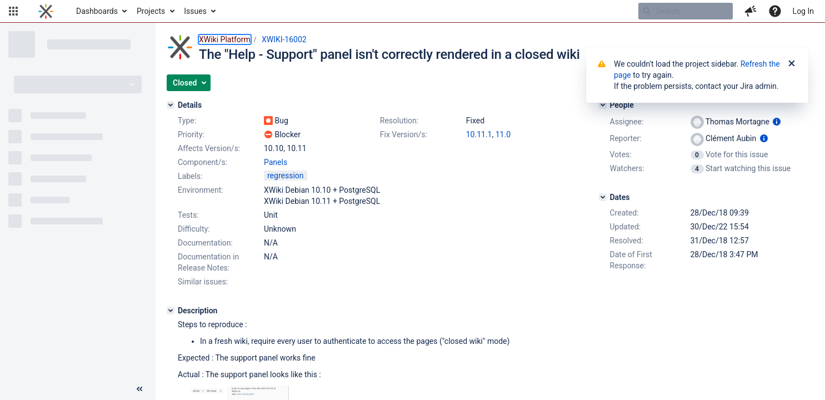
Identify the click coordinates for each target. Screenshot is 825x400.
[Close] (791, 63)
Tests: (188, 215)
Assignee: (627, 121)
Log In (803, 11)
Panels (275, 162)
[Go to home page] (45, 11)
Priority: (191, 134)
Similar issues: (203, 281)
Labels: (190, 176)
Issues (195, 11)
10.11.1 (479, 134)
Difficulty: (194, 228)
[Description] (170, 310)
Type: (187, 120)
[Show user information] (776, 121)
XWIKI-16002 (284, 39)
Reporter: (626, 138)
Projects (151, 11)
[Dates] (603, 197)
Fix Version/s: (403, 134)
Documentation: (205, 242)
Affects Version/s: (209, 148)
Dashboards (97, 11)
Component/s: (202, 162)
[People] (603, 105)
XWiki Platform (225, 39)
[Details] (170, 105)
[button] (13, 11)
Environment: (200, 190)
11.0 (503, 134)
